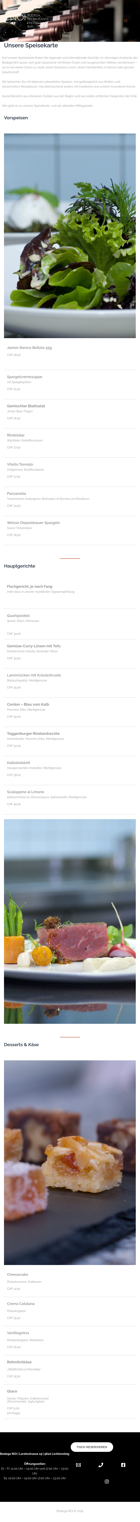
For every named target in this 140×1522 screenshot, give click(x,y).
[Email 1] (81, 1465)
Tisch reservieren (92, 1447)
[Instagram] (107, 1481)
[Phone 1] (101, 1465)
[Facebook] (123, 1465)
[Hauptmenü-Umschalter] (126, 21)
